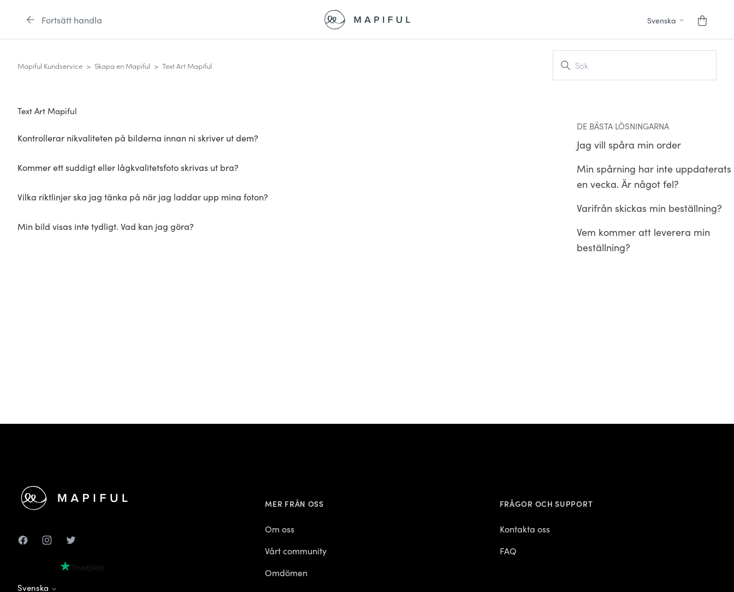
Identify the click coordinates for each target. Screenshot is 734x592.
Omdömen (286, 572)
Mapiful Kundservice (49, 66)
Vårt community (296, 550)
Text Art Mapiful (187, 66)
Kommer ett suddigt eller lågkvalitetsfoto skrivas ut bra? (128, 167)
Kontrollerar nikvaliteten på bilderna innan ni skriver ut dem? (137, 138)
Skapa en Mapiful (122, 66)
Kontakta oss (525, 529)
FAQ (508, 550)
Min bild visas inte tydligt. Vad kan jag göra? (105, 226)
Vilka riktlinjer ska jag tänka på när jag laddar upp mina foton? (142, 197)
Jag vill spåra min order (629, 144)
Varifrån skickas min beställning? (649, 208)
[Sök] (635, 65)
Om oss (279, 529)
